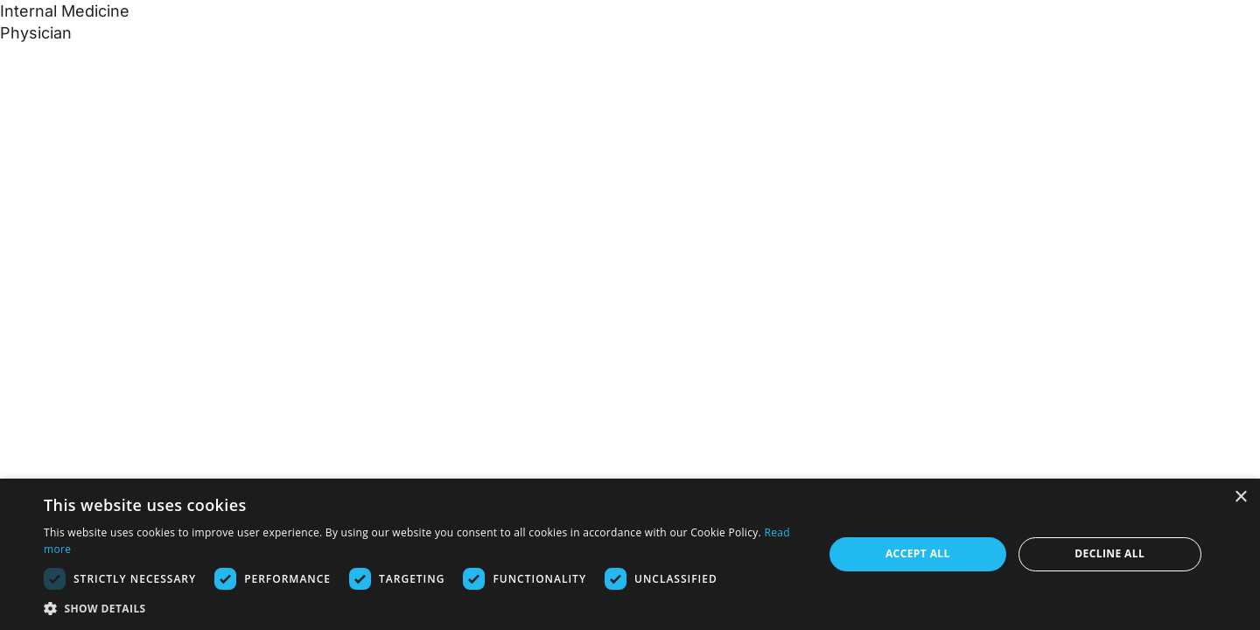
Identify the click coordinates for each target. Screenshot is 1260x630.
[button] (422, 608)
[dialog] (630, 554)
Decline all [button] (1109, 553)
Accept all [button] (918, 553)
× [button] (1240, 497)
